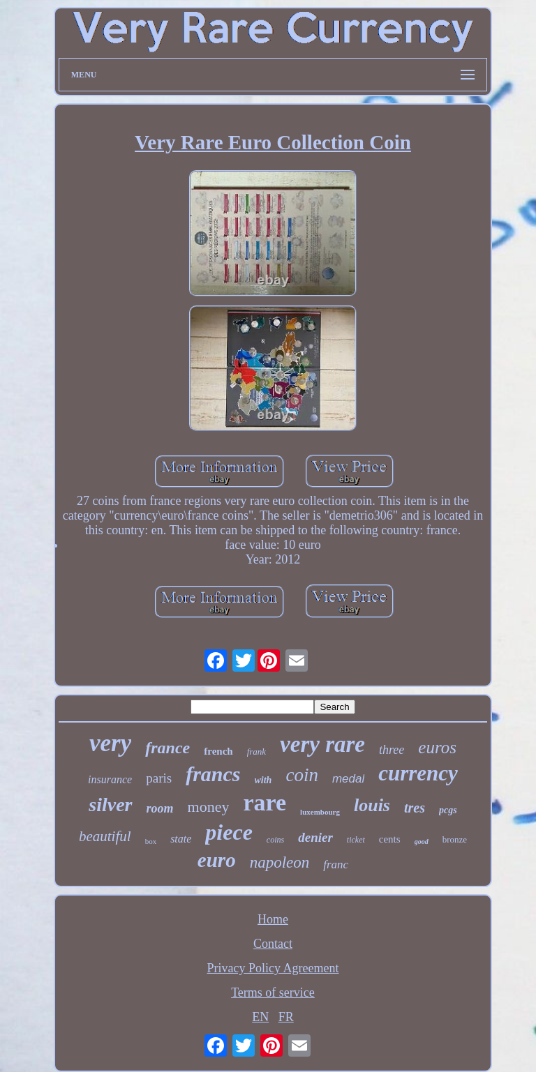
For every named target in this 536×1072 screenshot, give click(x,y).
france (167, 748)
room (160, 808)
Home (273, 919)
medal (348, 778)
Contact (272, 944)
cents (390, 839)
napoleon (280, 862)
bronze (454, 839)
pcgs (448, 810)
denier (315, 837)
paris (159, 778)
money (209, 806)
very (110, 743)
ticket (356, 840)
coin (301, 774)
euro (217, 860)
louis (372, 805)
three (391, 750)
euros (437, 747)
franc (335, 864)
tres (414, 807)
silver (110, 804)
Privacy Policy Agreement (273, 968)
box (151, 841)
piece (229, 832)
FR (286, 1017)
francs (213, 773)
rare (264, 802)
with (263, 780)
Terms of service (273, 992)
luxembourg (320, 812)
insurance (110, 779)
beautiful (105, 836)
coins (275, 840)
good (422, 841)
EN (260, 1017)
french (218, 751)
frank (256, 751)
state (180, 839)
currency (418, 773)
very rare (322, 744)
